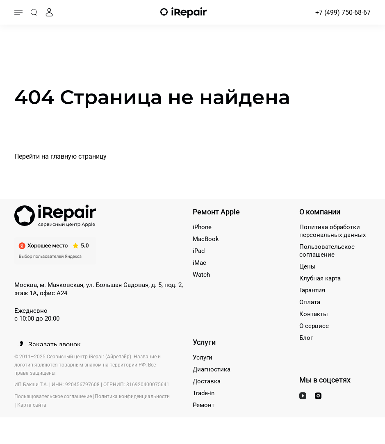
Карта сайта (31, 405)
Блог (306, 338)
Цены (307, 266)
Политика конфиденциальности (132, 396)
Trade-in (203, 393)
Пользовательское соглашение (327, 250)
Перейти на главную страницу (60, 156)
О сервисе (314, 326)
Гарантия (312, 290)
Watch (201, 274)
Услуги (202, 357)
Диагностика (211, 369)
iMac (199, 262)
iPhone (202, 227)
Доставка (207, 381)
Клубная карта (320, 278)
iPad (199, 251)
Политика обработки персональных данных (332, 231)
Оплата (309, 302)
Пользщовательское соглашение (53, 396)
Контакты (313, 314)
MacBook (206, 239)
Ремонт (203, 405)
